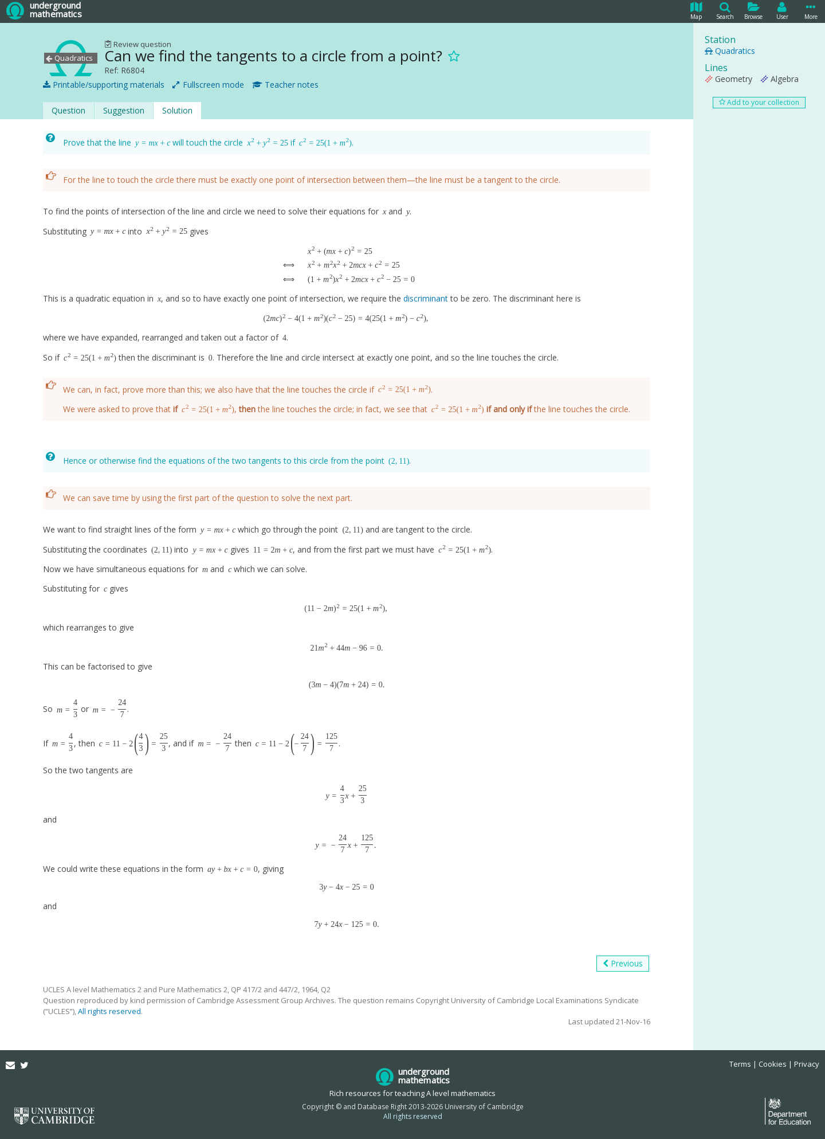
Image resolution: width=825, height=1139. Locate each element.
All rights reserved (109, 1011)
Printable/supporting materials (103, 85)
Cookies (773, 1064)
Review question (137, 44)
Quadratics (730, 50)
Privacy (806, 1064)
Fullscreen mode (208, 85)
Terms (740, 1064)
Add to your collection (759, 102)
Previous (623, 963)
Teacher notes (285, 85)
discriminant (425, 298)
